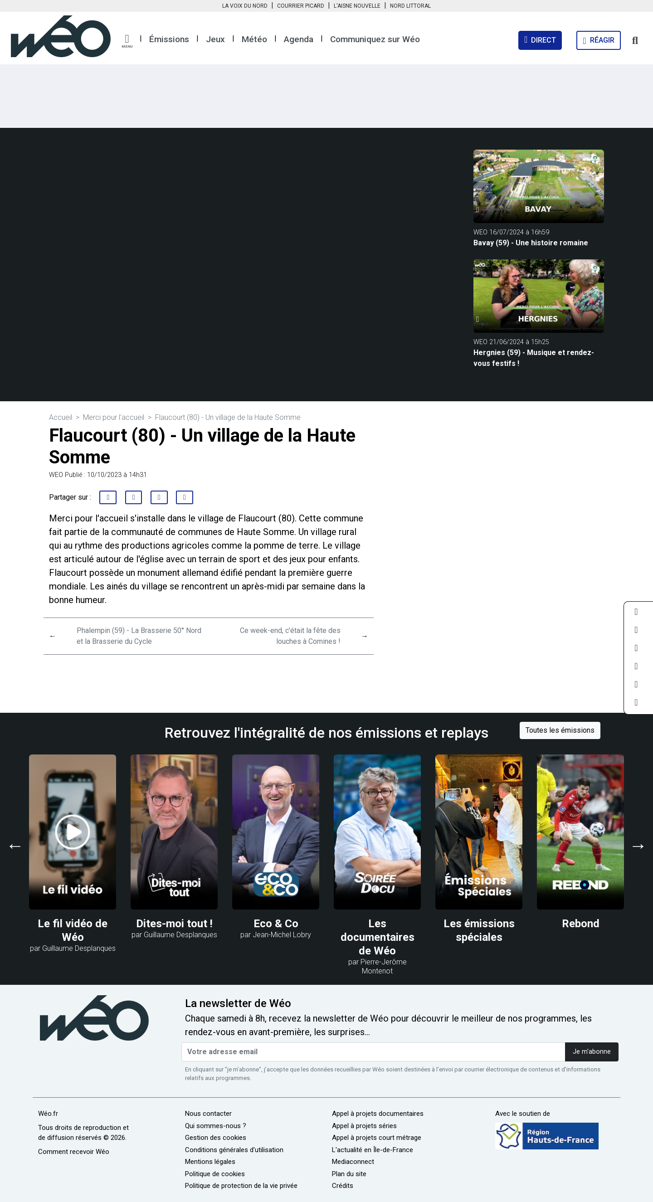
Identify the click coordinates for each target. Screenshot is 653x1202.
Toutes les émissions (560, 730)
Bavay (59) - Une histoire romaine (530, 242)
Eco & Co (275, 923)
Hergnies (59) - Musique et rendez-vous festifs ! (533, 358)
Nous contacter (208, 1114)
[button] (127, 41)
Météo (254, 39)
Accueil (60, 417)
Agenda (298, 39)
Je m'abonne (592, 1052)
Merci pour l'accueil (113, 417)
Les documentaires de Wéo (377, 937)
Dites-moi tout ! (174, 923)
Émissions (169, 39)
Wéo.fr (48, 1114)
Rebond (580, 923)
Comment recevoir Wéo (73, 1152)
